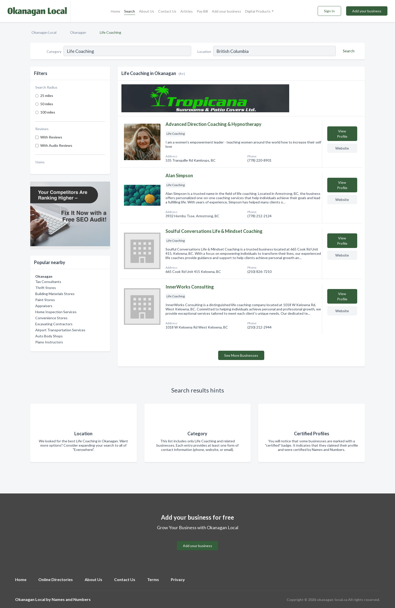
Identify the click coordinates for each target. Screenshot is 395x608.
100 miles (47, 112)
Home (115, 11)
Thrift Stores (45, 287)
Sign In (329, 11)
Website (342, 148)
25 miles (46, 95)
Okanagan (78, 32)
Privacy (178, 579)
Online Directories (55, 579)
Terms (153, 579)
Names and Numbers (71, 599)
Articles (186, 11)
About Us (146, 11)
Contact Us (167, 11)
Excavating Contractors (54, 324)
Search (129, 11)
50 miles (46, 104)
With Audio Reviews (56, 145)
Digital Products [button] (258, 11)
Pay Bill (202, 11)
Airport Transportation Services (60, 330)
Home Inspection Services (56, 312)
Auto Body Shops (49, 336)
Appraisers (43, 306)
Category (54, 51)
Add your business (226, 11)
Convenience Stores (51, 318)
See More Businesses (241, 355)
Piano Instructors (49, 342)
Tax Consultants (48, 281)
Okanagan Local (43, 32)
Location (204, 51)
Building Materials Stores (55, 294)
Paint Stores (45, 300)
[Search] (348, 51)
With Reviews (51, 137)
